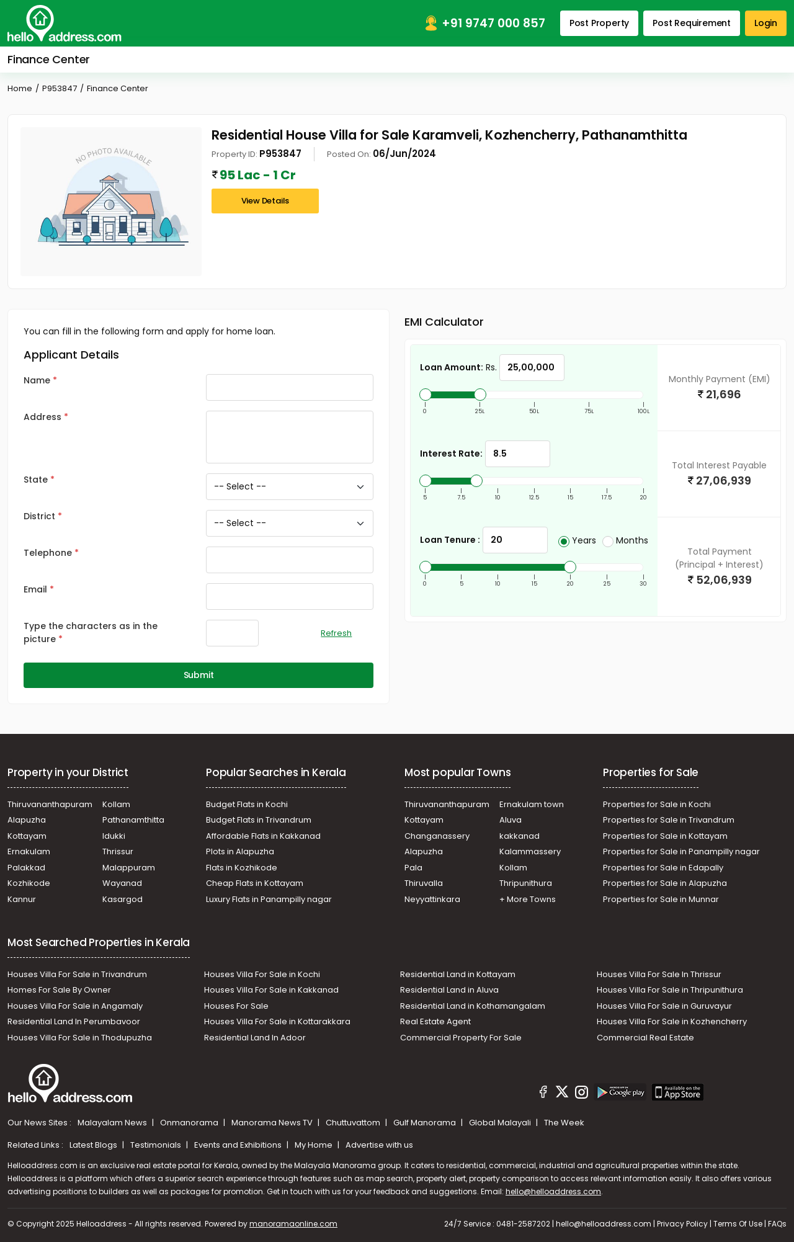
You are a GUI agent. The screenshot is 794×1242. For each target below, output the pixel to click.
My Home (314, 1145)
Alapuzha (26, 820)
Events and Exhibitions (238, 1145)
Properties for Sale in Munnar (661, 899)
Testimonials (156, 1145)
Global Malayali (501, 1122)
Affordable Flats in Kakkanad (263, 836)
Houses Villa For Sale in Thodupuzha (79, 1037)
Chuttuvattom (354, 1122)
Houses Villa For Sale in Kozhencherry (672, 1021)
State (36, 479)
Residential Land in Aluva (449, 990)
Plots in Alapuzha (240, 851)
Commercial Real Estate (645, 1037)
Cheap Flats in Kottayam (254, 883)
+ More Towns (527, 899)
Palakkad (26, 867)
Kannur (21, 899)
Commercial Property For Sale (461, 1037)
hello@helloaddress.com (553, 1191)
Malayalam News (113, 1122)
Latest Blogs (94, 1145)
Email (35, 589)
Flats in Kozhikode (241, 867)
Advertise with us (379, 1145)
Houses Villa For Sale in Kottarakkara (277, 1021)
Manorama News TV (272, 1122)
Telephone (48, 553)
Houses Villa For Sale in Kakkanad (271, 990)
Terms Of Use (737, 1223)
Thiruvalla (423, 883)
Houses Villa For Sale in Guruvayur (664, 1006)
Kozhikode (28, 883)
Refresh (336, 633)
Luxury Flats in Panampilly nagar (269, 899)
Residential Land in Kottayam (457, 974)
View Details (265, 201)
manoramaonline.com (293, 1223)
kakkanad (519, 836)
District (39, 516)
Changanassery (437, 836)
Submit (199, 675)
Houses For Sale (236, 1006)
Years (577, 540)
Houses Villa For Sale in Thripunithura (670, 990)
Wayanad (122, 883)
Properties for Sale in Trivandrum (668, 820)
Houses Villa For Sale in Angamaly (75, 1006)
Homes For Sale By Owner (59, 990)
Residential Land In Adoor (255, 1037)
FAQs (777, 1223)
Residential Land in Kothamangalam (472, 1006)
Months (625, 540)
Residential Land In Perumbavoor (73, 1021)
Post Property (599, 23)
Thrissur (117, 851)
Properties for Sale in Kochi (657, 804)
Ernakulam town (531, 804)
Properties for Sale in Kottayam (665, 836)
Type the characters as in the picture (91, 632)
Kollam (116, 804)
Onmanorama (190, 1122)
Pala (413, 867)
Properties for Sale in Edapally (663, 867)
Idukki (113, 836)
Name (37, 380)
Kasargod (122, 899)
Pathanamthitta (133, 820)
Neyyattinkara (432, 899)
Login (765, 23)
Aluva (510, 820)
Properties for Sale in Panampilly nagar (681, 851)
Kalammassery (530, 851)
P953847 (59, 88)
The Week (564, 1122)
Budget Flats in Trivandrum (258, 820)
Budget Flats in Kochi (247, 804)
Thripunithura (525, 883)
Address (42, 417)
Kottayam (27, 836)
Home (19, 88)
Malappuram (128, 867)
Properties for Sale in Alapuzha (665, 883)
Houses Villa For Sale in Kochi (262, 974)
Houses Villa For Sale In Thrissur (659, 974)
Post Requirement (692, 23)
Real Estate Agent (435, 1021)
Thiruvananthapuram (49, 804)
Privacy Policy (682, 1223)
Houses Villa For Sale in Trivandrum (77, 974)
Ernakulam (28, 851)
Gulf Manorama (425, 1122)
